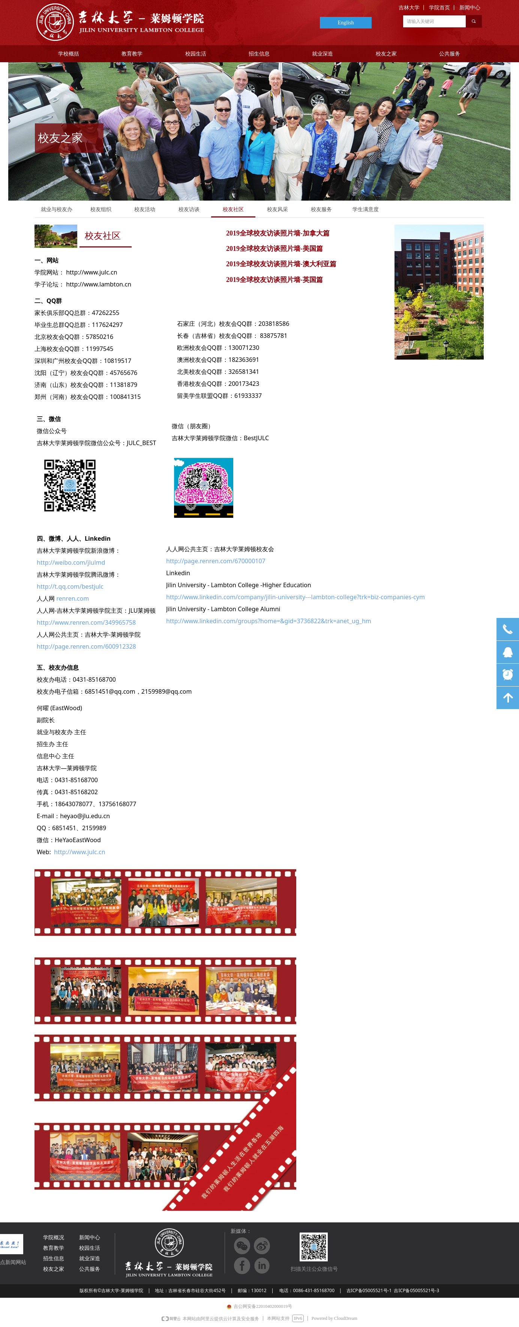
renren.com (72, 598)
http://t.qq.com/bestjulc (70, 586)
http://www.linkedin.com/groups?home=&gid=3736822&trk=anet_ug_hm (268, 621)
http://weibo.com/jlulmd (71, 562)
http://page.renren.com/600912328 (86, 646)
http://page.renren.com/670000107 (216, 561)
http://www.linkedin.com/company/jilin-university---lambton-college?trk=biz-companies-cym (295, 597)
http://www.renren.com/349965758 (86, 622)
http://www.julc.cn (79, 852)
